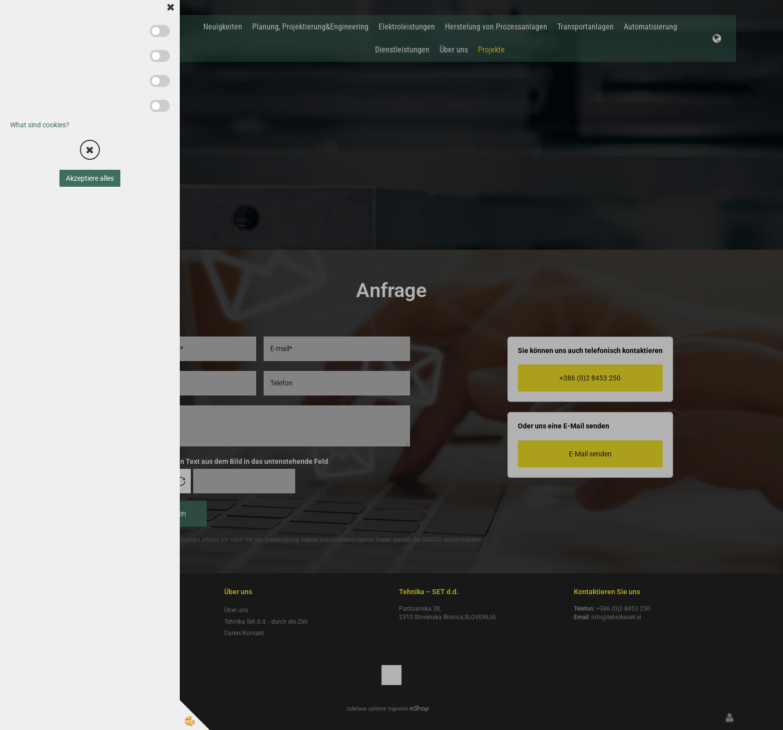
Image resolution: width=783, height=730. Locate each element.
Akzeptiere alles (90, 178)
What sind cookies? (39, 125)
